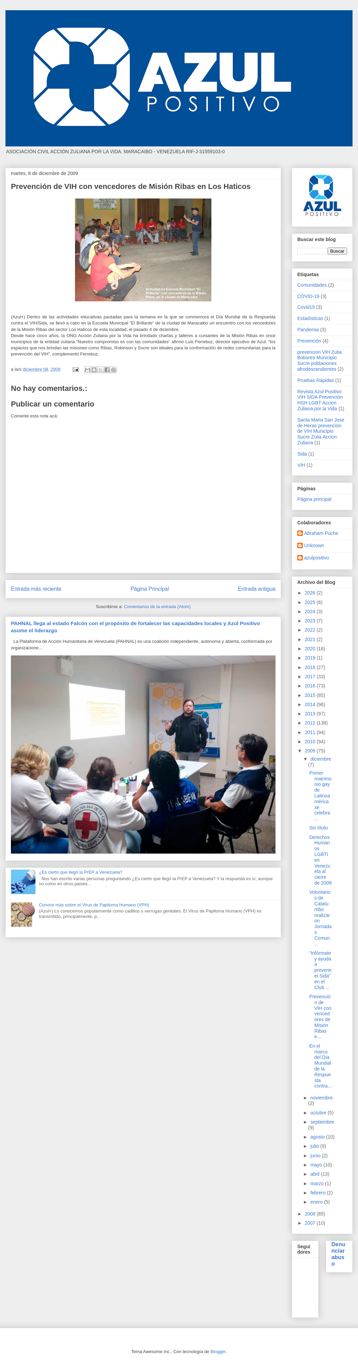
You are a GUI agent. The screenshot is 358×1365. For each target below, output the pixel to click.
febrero (318, 1192)
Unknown (314, 545)
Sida (302, 454)
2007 (311, 1223)
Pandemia (308, 329)
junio (316, 1155)
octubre (319, 1112)
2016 (311, 685)
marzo (317, 1183)
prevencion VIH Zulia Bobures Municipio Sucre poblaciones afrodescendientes (319, 360)
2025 (311, 602)
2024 (311, 611)
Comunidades (312, 285)
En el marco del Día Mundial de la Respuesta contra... (320, 1066)
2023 (311, 620)
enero (317, 1202)
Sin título (318, 827)
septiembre (322, 1122)
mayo (316, 1165)
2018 (311, 667)
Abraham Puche (321, 533)
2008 (311, 1214)
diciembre (320, 759)
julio (315, 1146)
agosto (318, 1137)
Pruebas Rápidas (315, 380)
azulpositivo (316, 557)
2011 (311, 732)
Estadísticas (310, 318)
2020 (311, 648)
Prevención (309, 341)
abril (315, 1174)
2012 (311, 723)
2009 (311, 750)
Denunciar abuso (338, 1254)
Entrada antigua (256, 589)
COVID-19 (308, 296)
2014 (311, 704)
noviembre (321, 1097)
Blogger (217, 1351)
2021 (311, 639)
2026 (311, 593)
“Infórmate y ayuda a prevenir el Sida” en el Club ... (320, 970)
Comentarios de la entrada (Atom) (157, 606)
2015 (311, 695)
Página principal (314, 499)
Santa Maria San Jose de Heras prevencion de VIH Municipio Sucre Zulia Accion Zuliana (320, 431)
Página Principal (150, 589)
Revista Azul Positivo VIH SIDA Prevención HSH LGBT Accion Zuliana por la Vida (320, 400)
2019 (311, 658)
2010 (311, 741)
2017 (311, 676)
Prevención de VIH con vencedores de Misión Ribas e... (320, 1016)
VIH (301, 465)
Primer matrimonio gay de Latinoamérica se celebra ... (320, 795)
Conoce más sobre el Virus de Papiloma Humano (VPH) (94, 904)
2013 (311, 713)
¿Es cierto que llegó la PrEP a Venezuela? (80, 872)
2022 (311, 630)
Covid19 (306, 307)
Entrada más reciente (36, 589)
